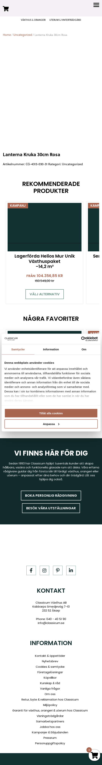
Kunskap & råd (50, 683)
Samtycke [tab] (18, 349)
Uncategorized (22, 35)
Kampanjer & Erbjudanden (50, 732)
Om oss (50, 694)
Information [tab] (51, 349)
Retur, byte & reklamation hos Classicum (50, 699)
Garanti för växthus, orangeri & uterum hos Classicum (50, 710)
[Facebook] (31, 570)
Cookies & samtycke (50, 667)
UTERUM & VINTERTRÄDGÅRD (65, 19)
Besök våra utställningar (51, 508)
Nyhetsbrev (50, 661)
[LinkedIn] (71, 570)
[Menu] (96, 5)
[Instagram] (44, 570)
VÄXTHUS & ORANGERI (33, 19)
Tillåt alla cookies (51, 413)
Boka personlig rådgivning (51, 495)
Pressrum (50, 738)
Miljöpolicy (50, 705)
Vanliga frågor (50, 689)
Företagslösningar (50, 672)
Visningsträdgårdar (50, 716)
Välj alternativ (45, 294)
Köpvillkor (50, 678)
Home (7, 35)
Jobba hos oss (50, 727)
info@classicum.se (51, 623)
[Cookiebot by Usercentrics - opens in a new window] (81, 338)
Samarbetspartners (50, 721)
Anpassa (51, 423)
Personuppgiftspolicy (50, 743)
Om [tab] (84, 349)
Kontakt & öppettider (50, 656)
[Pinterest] (57, 570)
